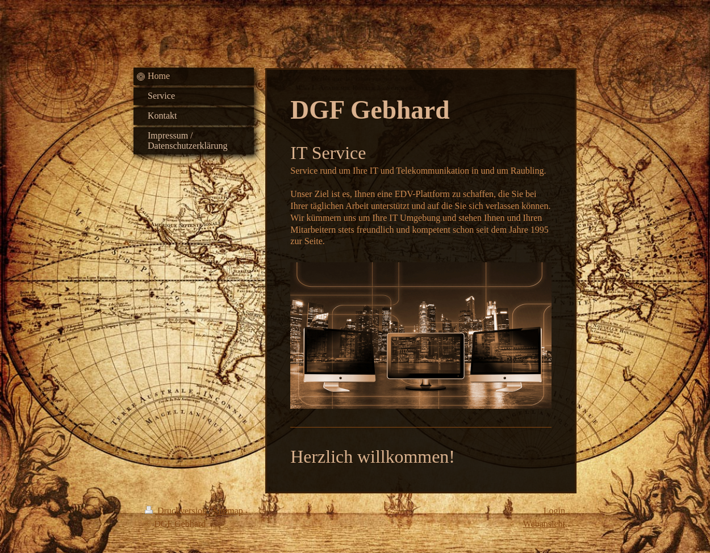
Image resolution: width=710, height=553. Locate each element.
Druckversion (177, 511)
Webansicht (544, 524)
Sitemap (228, 511)
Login (554, 511)
